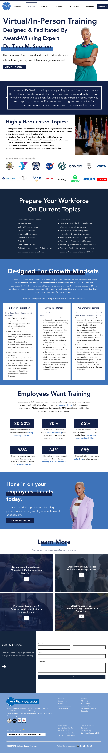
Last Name (77, 644)
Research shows (65, 405)
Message (41, 661)
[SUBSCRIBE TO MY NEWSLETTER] (26, 734)
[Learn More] (26, 579)
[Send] (71, 677)
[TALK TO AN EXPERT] (20, 520)
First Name (42, 644)
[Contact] (102, 6)
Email (40, 652)
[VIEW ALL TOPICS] (14, 67)
